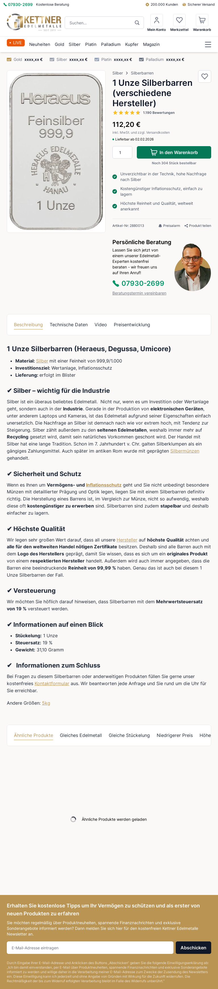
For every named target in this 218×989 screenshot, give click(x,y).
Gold (59, 44)
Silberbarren (142, 73)
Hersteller (127, 540)
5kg (46, 703)
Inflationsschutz (103, 485)
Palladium (111, 44)
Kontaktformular (52, 683)
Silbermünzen (184, 451)
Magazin (151, 44)
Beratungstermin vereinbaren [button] (139, 293)
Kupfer (132, 44)
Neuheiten (39, 44)
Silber (75, 44)
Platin (91, 44)
